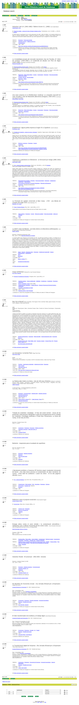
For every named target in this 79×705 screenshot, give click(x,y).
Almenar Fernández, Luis (17, 63)
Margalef (24, 544)
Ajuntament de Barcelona (23, 261)
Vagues (51, 252)
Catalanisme (52, 180)
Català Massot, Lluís (16, 28)
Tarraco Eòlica (53, 541)
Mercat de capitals (39, 213)
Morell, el (20, 338)
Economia (54, 336)
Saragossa (26, 111)
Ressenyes (20, 74)
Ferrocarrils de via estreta (24, 180)
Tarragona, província (22, 429)
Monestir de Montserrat (45, 183)
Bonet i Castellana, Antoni (24, 283)
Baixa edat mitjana (28, 74)
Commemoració (27, 393)
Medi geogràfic (37, 336)
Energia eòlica (21, 539)
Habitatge (38, 281)
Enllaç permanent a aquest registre (21, 53)
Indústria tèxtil (35, 393)
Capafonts (20, 144)
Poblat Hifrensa (34, 285)
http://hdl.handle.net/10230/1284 (25, 343)
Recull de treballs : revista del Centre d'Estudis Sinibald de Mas (27, 31)
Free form (75, 684)
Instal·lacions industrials (28, 364)
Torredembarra (21, 43)
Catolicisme (21, 181)
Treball (37, 630)
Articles (15, 32)
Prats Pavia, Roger (16, 354)
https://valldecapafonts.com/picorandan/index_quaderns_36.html (32, 149)
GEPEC (48, 541)
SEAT (19, 254)
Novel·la (23, 252)
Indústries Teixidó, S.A (23, 568)
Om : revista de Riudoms (19, 479)
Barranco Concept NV (23, 510)
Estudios (48, 165)
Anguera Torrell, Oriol (22, 341)
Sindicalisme (28, 253)
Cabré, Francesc (15, 384)
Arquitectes (49, 281)
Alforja (19, 544)
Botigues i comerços (22, 143)
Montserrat (20, 184)
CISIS (38, 702)
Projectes (32, 180)
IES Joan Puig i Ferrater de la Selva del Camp (28, 370)
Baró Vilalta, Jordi (32, 341)
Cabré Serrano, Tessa (37, 399)
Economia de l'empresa (35, 662)
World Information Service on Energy (19, 529)
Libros (45, 67)
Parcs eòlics (28, 539)
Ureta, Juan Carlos (22, 667)
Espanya (20, 602)
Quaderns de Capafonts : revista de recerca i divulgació (25, 132)
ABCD (41, 702)
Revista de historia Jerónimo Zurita (21, 67)
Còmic (19, 252)
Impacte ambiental (40, 540)
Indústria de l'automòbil (44, 252)
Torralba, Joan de (22, 77)
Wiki (45, 702)
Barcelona (20, 78)
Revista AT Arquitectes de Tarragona (21, 276)
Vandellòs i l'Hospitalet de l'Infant (25, 287)
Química (47, 484)
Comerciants (40, 74)
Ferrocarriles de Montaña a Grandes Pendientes (29, 183)
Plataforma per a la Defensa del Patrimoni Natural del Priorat (31, 541)
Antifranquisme (21, 253)
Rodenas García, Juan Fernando (25, 290)
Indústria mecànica (28, 453)
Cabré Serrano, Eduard (23, 399)
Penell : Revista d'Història (19, 207)
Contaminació (21, 484)
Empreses (20, 40)
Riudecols (20, 570)
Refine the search (27, 19)
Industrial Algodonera (23, 395)
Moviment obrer (29, 252)
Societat (31, 630)
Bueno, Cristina (21, 259)
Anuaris (35, 143)
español (68, 1)
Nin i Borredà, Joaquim (23, 604)
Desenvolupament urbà (46, 336)
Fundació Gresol (22, 432)
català (76, 1)
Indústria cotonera (42, 393)
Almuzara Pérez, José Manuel (25, 634)
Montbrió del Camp (27, 602)
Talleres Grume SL (31, 41)
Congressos (21, 428)
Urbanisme (20, 282)
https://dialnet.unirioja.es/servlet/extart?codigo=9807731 (30, 82)
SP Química (21, 485)
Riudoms (20, 487)
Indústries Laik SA (22, 41)
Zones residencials (31, 281)
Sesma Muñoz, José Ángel (17, 99)
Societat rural (32, 540)
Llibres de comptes (22, 75)
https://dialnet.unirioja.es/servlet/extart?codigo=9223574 (30, 114)
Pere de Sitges (30, 77)
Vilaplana (20, 511)
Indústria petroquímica (23, 336)
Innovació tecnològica (44, 600)
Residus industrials (34, 600)
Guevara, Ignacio (40, 341)
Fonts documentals (28, 40)
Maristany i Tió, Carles (17, 204)
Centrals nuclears (22, 281)
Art (35, 630)
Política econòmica (39, 428)
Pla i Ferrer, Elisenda (16, 273)
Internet (53, 662)
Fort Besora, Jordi (16, 129)
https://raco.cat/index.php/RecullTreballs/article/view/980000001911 (33, 46)
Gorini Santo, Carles (16, 162)
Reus (19, 216)
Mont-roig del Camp (22, 456)
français (72, 1)
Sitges (25, 78)
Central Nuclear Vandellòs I (24, 285)
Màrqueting (20, 663)
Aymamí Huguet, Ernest (17, 501)
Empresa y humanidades (31, 591)
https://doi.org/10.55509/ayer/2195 (26, 189)
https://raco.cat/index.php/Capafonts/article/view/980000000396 (32, 148)
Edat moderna (21, 213)
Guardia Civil (27, 485)
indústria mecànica (28, 567)
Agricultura (37, 484)
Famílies (20, 364)
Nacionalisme (27, 181)
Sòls (33, 484)
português (64, 1)
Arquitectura (43, 281)
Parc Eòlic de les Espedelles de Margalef (39, 543)
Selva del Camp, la (22, 367)
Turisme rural (21, 508)
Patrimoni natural (49, 539)
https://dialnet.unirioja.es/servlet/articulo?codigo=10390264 (31, 188)
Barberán (20, 455)
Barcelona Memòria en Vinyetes (28, 235)
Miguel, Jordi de (15, 231)
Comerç (35, 74)
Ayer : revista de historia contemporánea (22, 165)
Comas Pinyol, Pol (49, 341)
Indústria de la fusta (38, 364)
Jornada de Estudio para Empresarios (20, 618)
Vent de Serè (16, 504)
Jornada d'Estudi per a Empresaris (19, 587)
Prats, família (21, 365)
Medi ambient (28, 484)
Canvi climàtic (35, 539)
